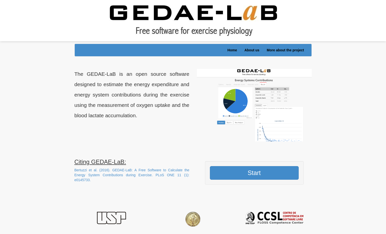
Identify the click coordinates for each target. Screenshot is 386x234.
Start (254, 172)
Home (232, 50)
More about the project (285, 50)
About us (251, 50)
